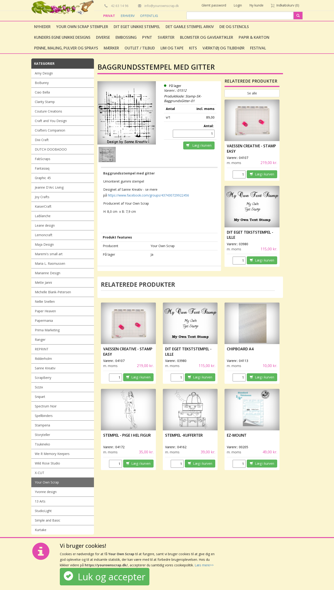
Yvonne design (46, 492)
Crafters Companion (50, 130)
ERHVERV (128, 15)
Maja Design (44, 244)
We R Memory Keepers (52, 453)
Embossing (126, 37)
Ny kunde (256, 5)
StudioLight (43, 511)
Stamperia (42, 425)
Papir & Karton (254, 37)
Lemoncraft (43, 235)
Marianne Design (47, 273)
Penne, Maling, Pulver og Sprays (66, 48)
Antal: (209, 126)
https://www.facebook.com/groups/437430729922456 (148, 195)
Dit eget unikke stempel (137, 26)
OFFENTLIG (149, 15)
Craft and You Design (51, 121)
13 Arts (40, 501)
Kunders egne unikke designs (62, 37)
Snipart (40, 396)
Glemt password (214, 5)
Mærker (111, 48)
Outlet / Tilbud (140, 48)
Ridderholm (43, 358)
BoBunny (42, 83)
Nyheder (42, 26)
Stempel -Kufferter (184, 435)
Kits (193, 48)
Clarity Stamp (45, 102)
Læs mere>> (204, 565)
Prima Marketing (47, 330)
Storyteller (42, 434)
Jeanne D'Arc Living (49, 187)
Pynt (147, 37)
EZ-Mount (237, 435)
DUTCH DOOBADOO (51, 149)
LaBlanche (43, 216)
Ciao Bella (42, 92)
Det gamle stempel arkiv (190, 26)
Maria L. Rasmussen (50, 263)
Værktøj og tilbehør (223, 48)
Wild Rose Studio (47, 463)
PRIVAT (109, 15)
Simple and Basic (47, 520)
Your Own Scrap (47, 482)
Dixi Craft (42, 140)
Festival (258, 48)
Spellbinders (44, 415)
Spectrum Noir (46, 406)
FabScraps (42, 159)
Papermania (44, 320)
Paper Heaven (45, 311)
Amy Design (44, 73)
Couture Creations (48, 111)
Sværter (166, 37)
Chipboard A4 (240, 348)
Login (238, 5)
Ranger (40, 339)
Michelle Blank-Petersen (53, 292)
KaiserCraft (43, 206)
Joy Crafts (42, 197)
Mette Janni (43, 282)
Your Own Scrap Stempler (82, 26)
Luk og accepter (104, 576)
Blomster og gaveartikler (206, 37)
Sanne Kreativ (45, 368)
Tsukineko (42, 444)
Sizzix (39, 387)
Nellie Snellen (45, 301)
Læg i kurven (199, 145)
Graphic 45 (43, 178)
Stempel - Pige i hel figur (127, 435)
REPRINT (41, 349)
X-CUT (39, 473)
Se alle (252, 93)
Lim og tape (172, 48)
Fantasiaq (42, 168)
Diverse (103, 37)
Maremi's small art (49, 254)
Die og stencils (234, 26)
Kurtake (40, 530)
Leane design (45, 225)
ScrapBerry (43, 377)
